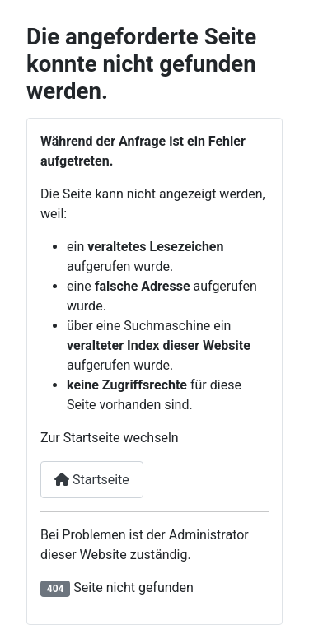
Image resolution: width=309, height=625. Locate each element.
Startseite (91, 479)
